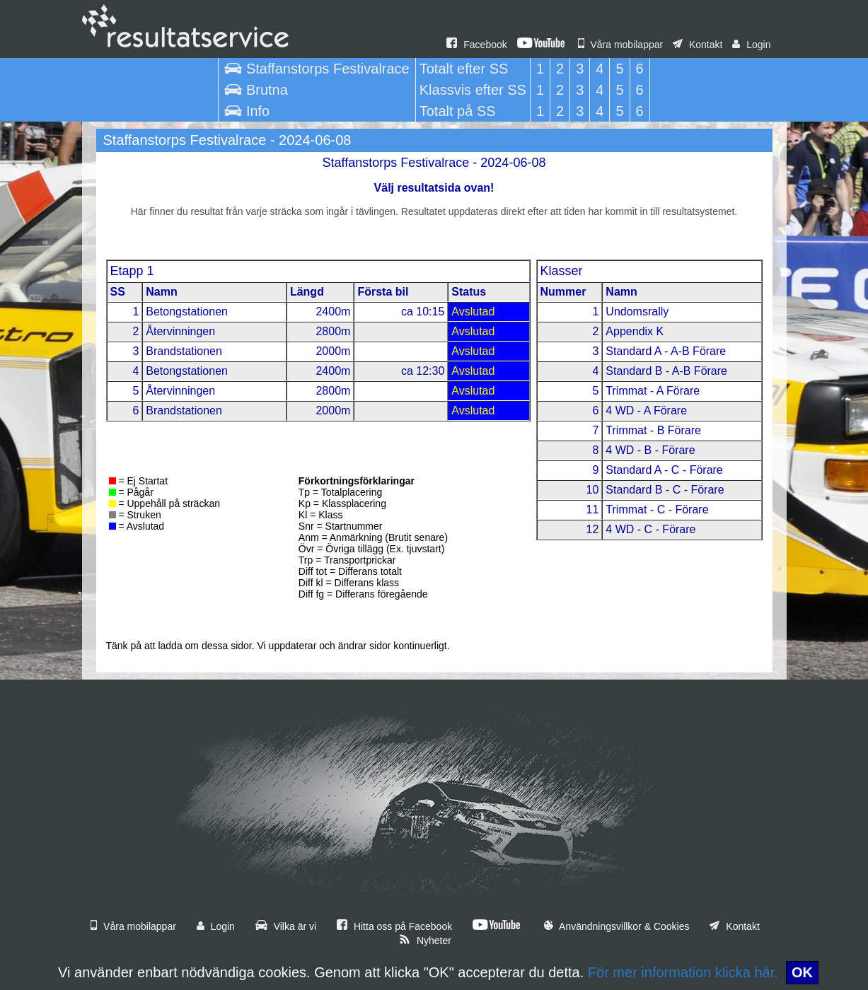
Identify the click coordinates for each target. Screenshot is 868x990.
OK (802, 972)
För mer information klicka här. (683, 972)
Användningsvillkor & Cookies (617, 926)
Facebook (476, 44)
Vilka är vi (285, 926)
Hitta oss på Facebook (394, 926)
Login (751, 44)
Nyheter (425, 940)
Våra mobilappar (621, 44)
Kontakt (697, 44)
